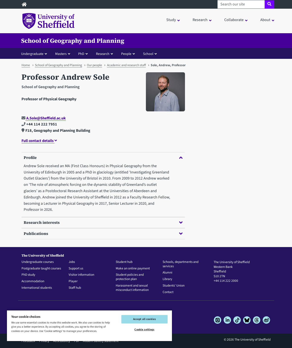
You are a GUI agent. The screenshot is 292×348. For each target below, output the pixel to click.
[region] (89, 325)
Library (167, 279)
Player (73, 281)
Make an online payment (133, 268)
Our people (94, 65)
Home (25, 65)
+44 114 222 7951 (39, 124)
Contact (168, 292)
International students (36, 288)
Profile (103, 157)
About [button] (265, 20)
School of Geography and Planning (72, 40)
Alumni (167, 272)
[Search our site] (241, 4)
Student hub (124, 262)
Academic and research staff (126, 65)
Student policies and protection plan (130, 277)
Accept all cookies (144, 319)
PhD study (28, 275)
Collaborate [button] (234, 20)
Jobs (72, 262)
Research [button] (200, 20)
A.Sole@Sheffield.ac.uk (43, 118)
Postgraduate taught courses (41, 268)
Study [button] (171, 20)
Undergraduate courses (37, 262)
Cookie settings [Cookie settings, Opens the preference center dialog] (144, 330)
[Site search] (269, 4)
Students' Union (174, 286)
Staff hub (75, 288)
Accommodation (32, 281)
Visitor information (81, 275)
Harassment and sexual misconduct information (132, 288)
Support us (76, 268)
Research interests (103, 222)
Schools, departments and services (180, 264)
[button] (35, 53)
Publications (103, 233)
